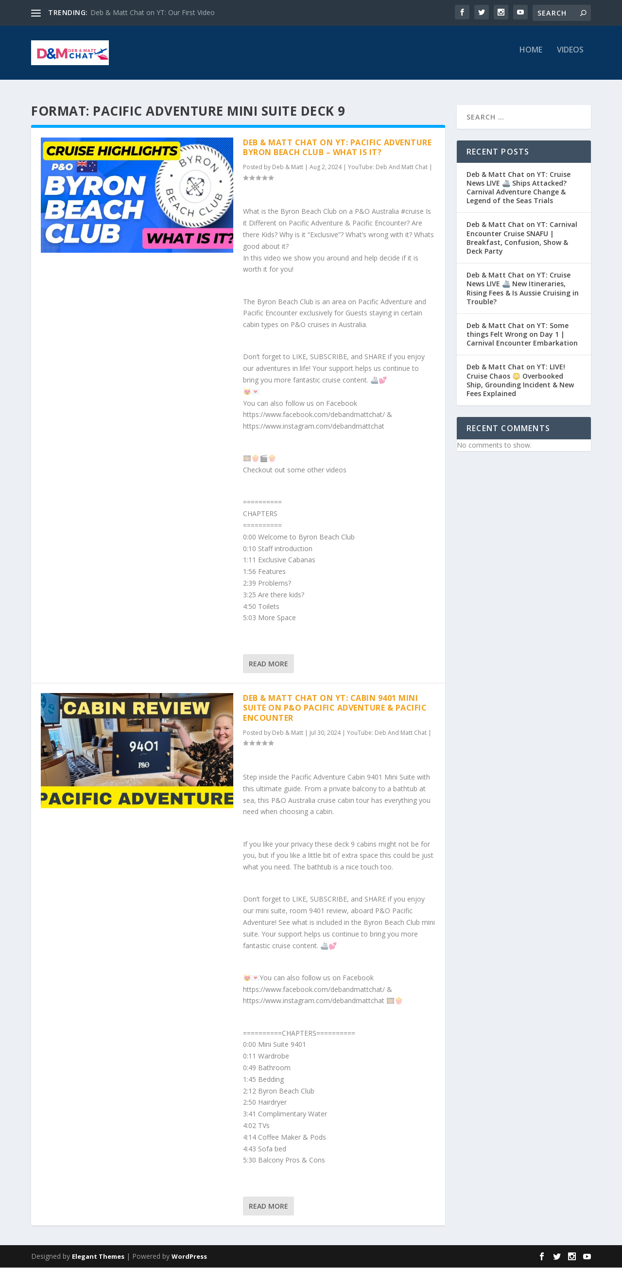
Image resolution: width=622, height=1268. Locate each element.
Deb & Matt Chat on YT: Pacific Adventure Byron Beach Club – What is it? (337, 148)
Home (530, 56)
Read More (268, 664)
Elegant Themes (98, 1256)
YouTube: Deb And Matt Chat (388, 168)
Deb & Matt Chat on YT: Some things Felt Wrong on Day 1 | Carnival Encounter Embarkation (522, 334)
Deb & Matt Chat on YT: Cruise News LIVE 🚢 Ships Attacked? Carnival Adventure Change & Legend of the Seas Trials (518, 188)
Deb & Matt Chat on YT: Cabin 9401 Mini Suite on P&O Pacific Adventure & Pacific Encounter (335, 708)
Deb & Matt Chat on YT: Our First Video (152, 12)
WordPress (189, 1256)
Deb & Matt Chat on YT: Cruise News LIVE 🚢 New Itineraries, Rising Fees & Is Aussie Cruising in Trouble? (522, 289)
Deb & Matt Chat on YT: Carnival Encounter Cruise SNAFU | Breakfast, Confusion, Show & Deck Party (521, 239)
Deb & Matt (287, 168)
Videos (570, 56)
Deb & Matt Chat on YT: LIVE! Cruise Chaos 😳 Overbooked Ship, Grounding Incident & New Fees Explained (520, 381)
